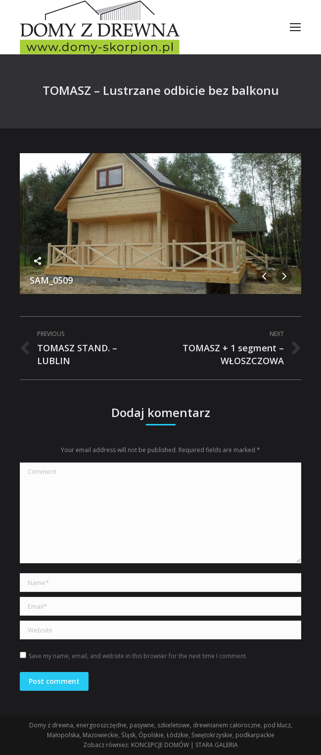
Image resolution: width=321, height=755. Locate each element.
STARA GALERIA (216, 745)
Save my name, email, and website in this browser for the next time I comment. (138, 656)
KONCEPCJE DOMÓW (160, 745)
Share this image (38, 261)
